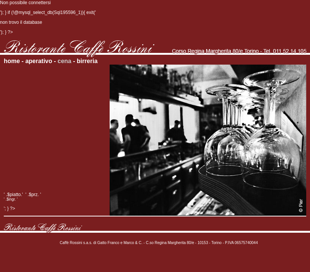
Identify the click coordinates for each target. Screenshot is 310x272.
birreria (87, 61)
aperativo (38, 61)
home (12, 61)
